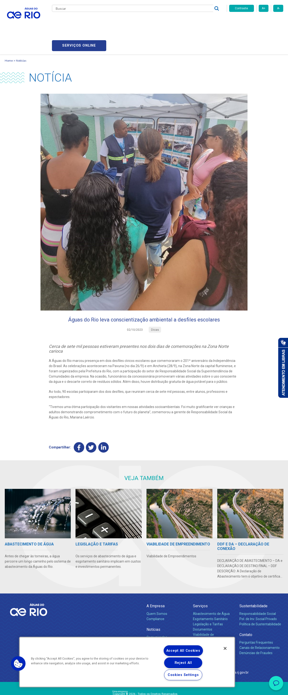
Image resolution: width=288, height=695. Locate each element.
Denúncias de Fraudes (256, 630)
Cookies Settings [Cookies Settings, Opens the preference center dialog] (183, 675)
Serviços (200, 583)
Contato (245, 612)
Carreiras (150, 21)
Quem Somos (157, 591)
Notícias (21, 37)
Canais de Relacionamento (259, 625)
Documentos (202, 607)
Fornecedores (172, 21)
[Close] (225, 648)
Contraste (241, 8)
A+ (263, 8)
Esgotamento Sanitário (210, 596)
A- (278, 8)
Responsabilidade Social (257, 591)
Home (9, 37)
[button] (18, 663)
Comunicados (157, 615)
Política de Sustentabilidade (260, 601)
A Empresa (156, 583)
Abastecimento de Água (211, 591)
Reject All (183, 663)
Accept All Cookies (183, 651)
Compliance (155, 596)
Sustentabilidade (253, 583)
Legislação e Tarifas (208, 601)
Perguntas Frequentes (256, 620)
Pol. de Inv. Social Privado (258, 596)
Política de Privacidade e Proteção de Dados (144, 688)
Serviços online (256, 21)
